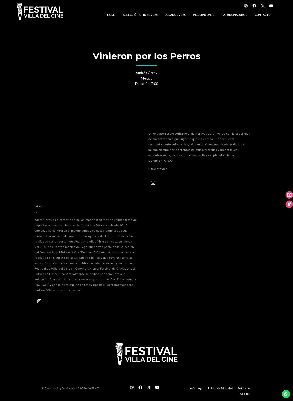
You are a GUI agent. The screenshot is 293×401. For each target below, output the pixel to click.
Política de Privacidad (220, 388)
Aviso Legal (196, 388)
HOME (111, 15)
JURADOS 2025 (175, 15)
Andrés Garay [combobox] (146, 73)
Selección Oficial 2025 (140, 15)
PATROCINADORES (234, 15)
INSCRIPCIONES (203, 15)
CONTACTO (263, 15)
